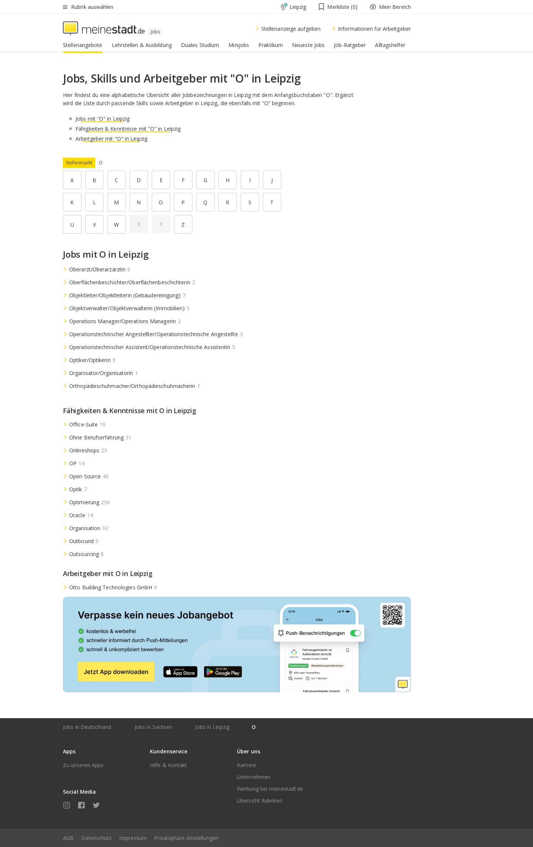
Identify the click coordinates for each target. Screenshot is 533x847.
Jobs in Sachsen (154, 726)
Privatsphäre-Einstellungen (186, 837)
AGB (68, 837)
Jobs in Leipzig (212, 726)
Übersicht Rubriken (259, 800)
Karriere (246, 765)
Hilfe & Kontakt (168, 765)
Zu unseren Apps (83, 765)
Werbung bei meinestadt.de (270, 788)
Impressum (133, 837)
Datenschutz (96, 837)
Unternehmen (253, 776)
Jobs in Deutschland (87, 726)
